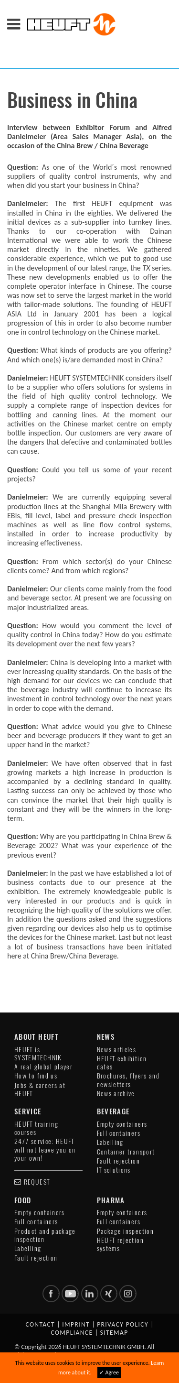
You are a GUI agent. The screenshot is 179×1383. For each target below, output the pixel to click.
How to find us (35, 1075)
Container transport (126, 1151)
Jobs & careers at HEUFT (39, 1089)
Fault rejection (118, 1160)
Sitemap (114, 1333)
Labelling (110, 1142)
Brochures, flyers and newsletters (128, 1080)
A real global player (43, 1066)
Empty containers (122, 1124)
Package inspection (125, 1231)
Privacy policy (122, 1324)
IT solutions (114, 1170)
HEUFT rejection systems (120, 1244)
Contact (40, 1324)
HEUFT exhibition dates (122, 1062)
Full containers (118, 1133)
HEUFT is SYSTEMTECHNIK (38, 1053)
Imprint (76, 1324)
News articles (117, 1049)
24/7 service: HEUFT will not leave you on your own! (45, 1150)
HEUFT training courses (36, 1128)
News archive (116, 1093)
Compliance (72, 1333)
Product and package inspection (45, 1235)
